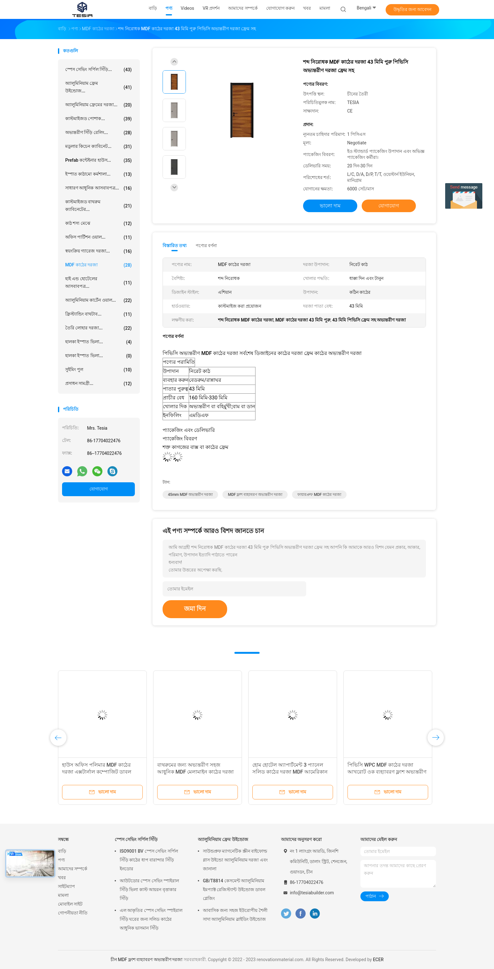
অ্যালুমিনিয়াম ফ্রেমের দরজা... (98, 105)
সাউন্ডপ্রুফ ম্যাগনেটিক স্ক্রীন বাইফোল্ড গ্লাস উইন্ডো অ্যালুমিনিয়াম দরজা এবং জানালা (235, 860)
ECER (378, 959)
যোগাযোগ (98, 488)
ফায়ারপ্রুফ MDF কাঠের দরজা (319, 494)
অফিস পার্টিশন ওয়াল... (98, 237)
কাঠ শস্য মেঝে (98, 223)
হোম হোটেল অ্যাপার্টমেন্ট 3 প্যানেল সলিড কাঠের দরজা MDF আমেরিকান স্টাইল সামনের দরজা (290, 772)
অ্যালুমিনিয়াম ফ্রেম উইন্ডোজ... (98, 87)
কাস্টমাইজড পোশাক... (98, 119)
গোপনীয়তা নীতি (73, 912)
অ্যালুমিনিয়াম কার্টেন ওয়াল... (98, 300)
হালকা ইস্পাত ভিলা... (98, 342)
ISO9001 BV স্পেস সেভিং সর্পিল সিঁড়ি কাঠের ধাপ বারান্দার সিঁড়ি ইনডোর (149, 860)
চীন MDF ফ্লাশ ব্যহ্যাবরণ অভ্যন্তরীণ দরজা (147, 959)
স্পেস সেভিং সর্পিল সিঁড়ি (136, 839)
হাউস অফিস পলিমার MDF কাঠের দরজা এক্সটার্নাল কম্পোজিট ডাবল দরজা (96, 772)
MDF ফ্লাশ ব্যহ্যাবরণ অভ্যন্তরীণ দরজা (255, 494)
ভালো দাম (330, 206)
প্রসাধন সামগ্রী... (98, 383)
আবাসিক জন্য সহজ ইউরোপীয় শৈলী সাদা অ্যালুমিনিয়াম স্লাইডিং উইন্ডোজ (235, 915)
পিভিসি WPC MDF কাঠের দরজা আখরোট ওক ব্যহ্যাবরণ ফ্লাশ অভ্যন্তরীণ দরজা (387, 772)
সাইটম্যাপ (66, 886)
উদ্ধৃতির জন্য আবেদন (412, 9)
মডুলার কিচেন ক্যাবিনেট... (98, 146)
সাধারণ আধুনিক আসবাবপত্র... (98, 188)
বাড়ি (62, 851)
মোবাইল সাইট (70, 904)
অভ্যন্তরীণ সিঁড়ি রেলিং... (98, 133)
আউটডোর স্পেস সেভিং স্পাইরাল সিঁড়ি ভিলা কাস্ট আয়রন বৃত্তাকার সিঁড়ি (149, 889)
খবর (62, 877)
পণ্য (61, 859)
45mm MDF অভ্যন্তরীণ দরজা (190, 494)
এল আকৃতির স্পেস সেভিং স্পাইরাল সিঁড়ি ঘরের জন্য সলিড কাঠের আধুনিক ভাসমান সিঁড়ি (151, 919)
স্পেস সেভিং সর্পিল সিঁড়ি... (98, 70)
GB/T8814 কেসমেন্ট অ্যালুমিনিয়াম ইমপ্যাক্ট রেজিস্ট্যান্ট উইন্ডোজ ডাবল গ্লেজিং (234, 889)
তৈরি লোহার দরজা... (98, 328)
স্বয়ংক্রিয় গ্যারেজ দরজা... (98, 251)
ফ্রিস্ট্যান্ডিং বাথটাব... (98, 314)
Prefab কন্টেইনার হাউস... (98, 160)
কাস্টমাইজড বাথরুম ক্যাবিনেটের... (98, 205)
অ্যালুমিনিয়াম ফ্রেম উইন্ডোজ (223, 839)
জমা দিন (195, 608)
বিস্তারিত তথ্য (175, 245)
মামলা (63, 895)
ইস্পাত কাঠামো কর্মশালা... (98, 174)
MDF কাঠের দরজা (98, 265)
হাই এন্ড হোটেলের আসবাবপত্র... (98, 282)
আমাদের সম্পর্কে (72, 868)
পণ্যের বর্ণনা (206, 245)
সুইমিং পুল (98, 370)
